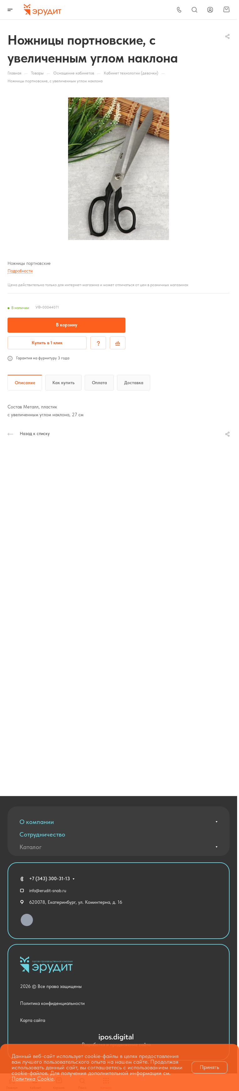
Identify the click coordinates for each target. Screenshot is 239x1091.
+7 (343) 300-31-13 (49, 878)
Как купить (63, 382)
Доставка (133, 382)
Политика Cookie (33, 1078)
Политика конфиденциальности (52, 1003)
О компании (36, 821)
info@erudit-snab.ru (47, 890)
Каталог (30, 847)
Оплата (99, 382)
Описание (25, 382)
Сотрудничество (42, 834)
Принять (209, 1067)
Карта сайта (32, 1020)
